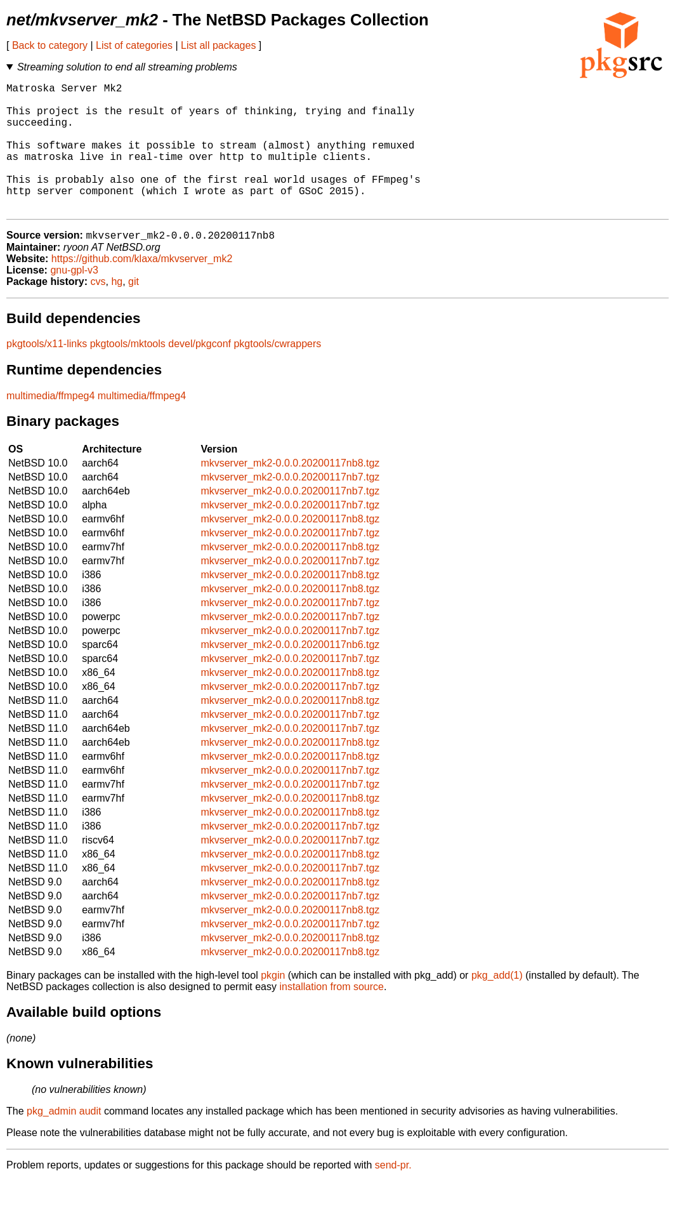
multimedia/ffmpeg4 (50, 425)
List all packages (218, 45)
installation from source (331, 1016)
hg (116, 311)
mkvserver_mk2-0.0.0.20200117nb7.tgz (289, 506)
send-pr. (393, 1194)
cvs (98, 311)
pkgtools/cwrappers (277, 373)
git (133, 311)
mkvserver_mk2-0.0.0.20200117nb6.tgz (289, 674)
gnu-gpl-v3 (74, 299)
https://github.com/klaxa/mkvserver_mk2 (141, 288)
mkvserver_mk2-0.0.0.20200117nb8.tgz (289, 492)
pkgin (273, 1005)
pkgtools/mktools (128, 373)
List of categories (134, 45)
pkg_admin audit (64, 1140)
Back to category (50, 45)
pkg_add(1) (497, 1005)
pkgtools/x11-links (46, 373)
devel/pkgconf (199, 373)
